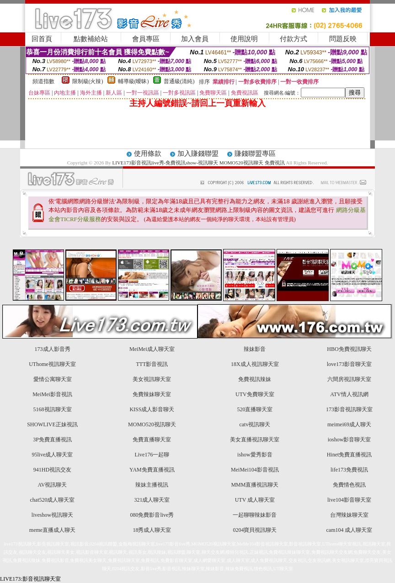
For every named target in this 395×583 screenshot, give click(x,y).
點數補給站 (91, 38)
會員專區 (146, 38)
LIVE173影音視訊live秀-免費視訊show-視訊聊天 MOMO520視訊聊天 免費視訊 (198, 162)
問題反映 (343, 38)
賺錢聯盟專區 (255, 153)
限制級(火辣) (87, 81)
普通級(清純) (179, 81)
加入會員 (194, 38)
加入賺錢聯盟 (198, 153)
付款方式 (293, 38)
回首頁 (42, 38)
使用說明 (244, 38)
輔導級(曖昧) (133, 81)
